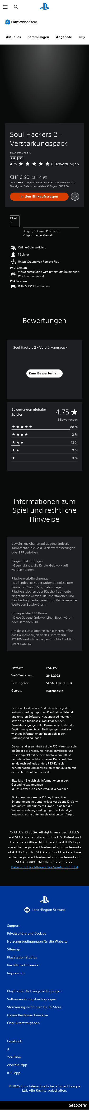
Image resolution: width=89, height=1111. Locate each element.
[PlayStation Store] (22, 22)
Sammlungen (38, 37)
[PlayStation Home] (45, 6)
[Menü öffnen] (5, 7)
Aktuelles (13, 37)
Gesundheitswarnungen (27, 785)
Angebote (64, 37)
